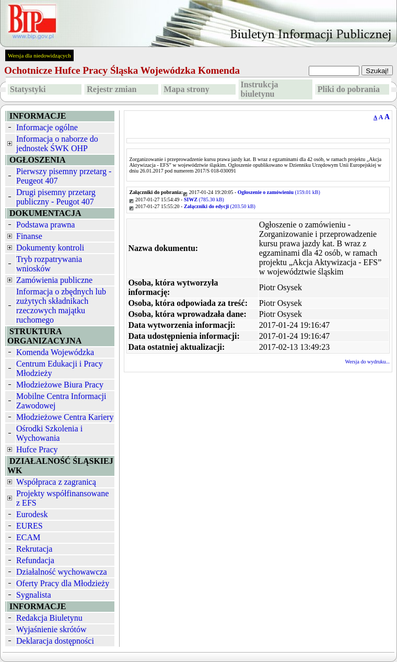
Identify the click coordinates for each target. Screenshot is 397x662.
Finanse (29, 236)
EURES (29, 525)
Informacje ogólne (47, 127)
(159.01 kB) (279, 192)
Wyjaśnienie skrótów (51, 629)
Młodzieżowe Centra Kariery (65, 417)
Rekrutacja (34, 548)
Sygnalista (33, 594)
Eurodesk (32, 514)
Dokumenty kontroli (50, 247)
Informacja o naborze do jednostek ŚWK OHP (57, 143)
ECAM (28, 537)
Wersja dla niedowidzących (39, 55)
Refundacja (35, 560)
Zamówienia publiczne (54, 280)
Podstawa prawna (45, 224)
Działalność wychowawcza (61, 571)
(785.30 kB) (204, 199)
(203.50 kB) (219, 206)
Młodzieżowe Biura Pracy (59, 384)
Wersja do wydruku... (367, 361)
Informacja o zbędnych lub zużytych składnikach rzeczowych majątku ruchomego (61, 305)
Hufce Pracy (37, 449)
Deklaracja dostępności (55, 640)
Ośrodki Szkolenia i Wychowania (49, 433)
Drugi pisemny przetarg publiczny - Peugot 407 (56, 197)
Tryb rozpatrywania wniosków (49, 264)
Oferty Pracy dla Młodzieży (62, 583)
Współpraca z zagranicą (56, 481)
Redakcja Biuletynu (49, 617)
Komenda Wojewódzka (55, 352)
